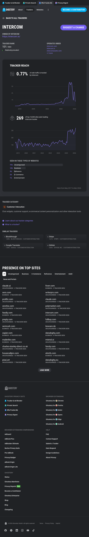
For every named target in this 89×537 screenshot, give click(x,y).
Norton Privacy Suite (12, 448)
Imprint (58, 523)
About (20, 10)
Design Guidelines (52, 453)
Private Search (29, 3)
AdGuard (8, 434)
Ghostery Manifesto (12, 482)
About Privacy (51, 458)
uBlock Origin (9, 462)
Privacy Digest (61, 3)
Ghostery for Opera (54, 415)
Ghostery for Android (55, 424)
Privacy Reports (12, 486)
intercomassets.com (54, 51)
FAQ (47, 434)
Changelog (9, 510)
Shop (6, 500)
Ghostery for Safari (54, 410)
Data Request (51, 448)
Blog (6, 505)
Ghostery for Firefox (54, 405)
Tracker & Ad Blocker (11, 3)
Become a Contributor (74, 9)
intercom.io (51, 48)
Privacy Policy (49, 523)
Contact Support (52, 439)
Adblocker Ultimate (12, 444)
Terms (41, 523)
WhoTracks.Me (45, 3)
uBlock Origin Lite (11, 467)
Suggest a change (73, 27)
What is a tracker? (11, 224)
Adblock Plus (9, 439)
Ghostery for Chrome (55, 401)
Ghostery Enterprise (12, 496)
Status (7, 477)
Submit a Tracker (52, 444)
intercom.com (52, 46)
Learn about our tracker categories (17, 221)
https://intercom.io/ (11, 36)
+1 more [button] (50, 53)
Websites (40, 10)
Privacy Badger (10, 458)
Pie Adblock (9, 453)
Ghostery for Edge (54, 419)
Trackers (29, 10)
